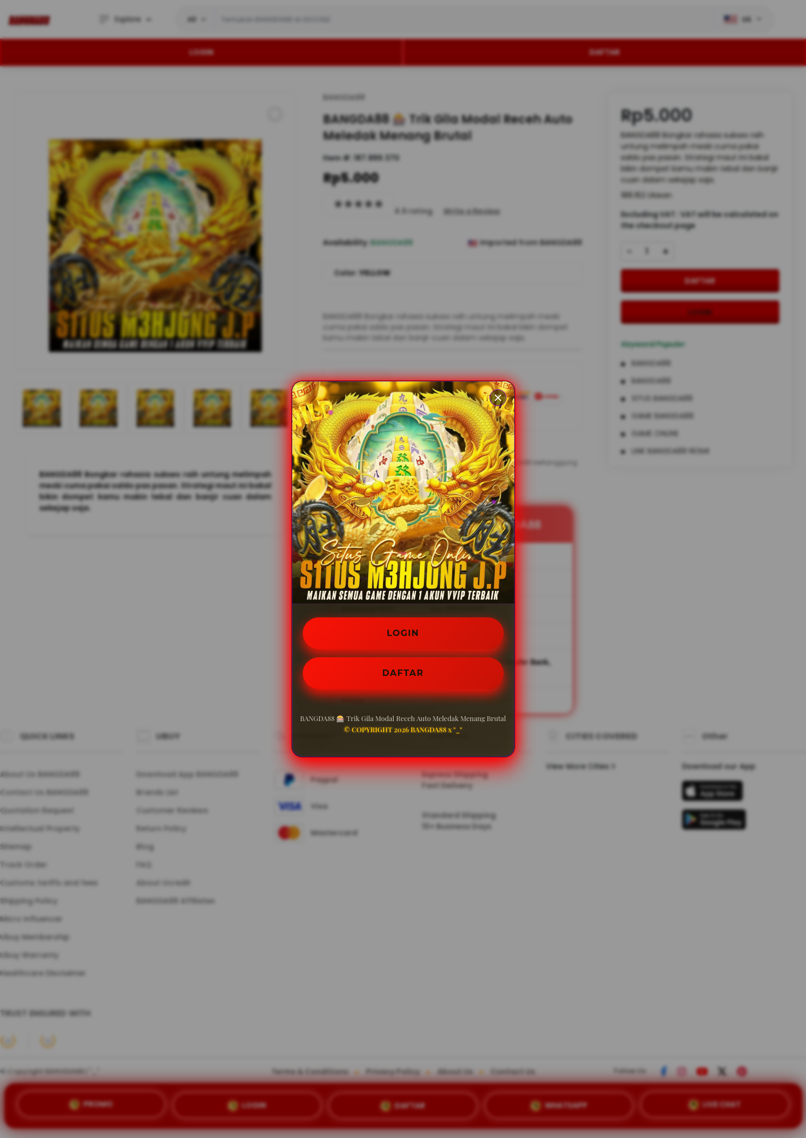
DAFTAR (403, 673)
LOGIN (403, 633)
